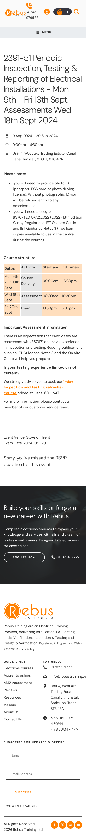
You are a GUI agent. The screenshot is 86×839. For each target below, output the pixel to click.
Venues (10, 704)
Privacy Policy (25, 649)
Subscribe (23, 792)
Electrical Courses (18, 668)
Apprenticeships (17, 675)
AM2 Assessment (18, 682)
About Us (11, 712)
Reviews (10, 690)
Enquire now (15, 555)
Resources (12, 697)
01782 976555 (32, 11)
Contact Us (13, 719)
